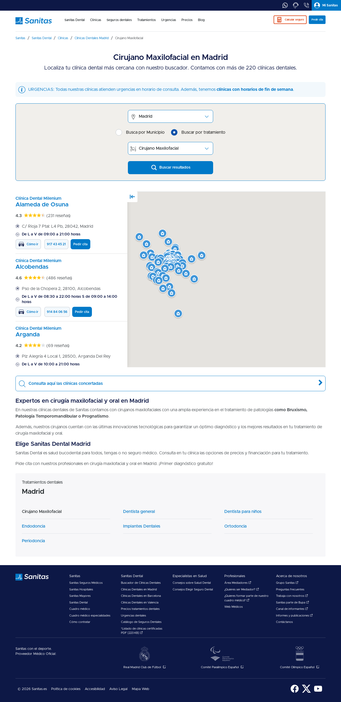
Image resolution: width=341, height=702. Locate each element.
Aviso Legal (118, 689)
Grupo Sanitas (287, 582)
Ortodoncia (235, 526)
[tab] (285, 5)
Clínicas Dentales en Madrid (139, 589)
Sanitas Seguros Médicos (86, 582)
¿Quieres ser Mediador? (241, 589)
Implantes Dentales (141, 526)
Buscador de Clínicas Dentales (141, 582)
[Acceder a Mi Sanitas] (326, 5)
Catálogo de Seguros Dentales (141, 622)
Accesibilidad (95, 689)
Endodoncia (33, 526)
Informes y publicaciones (294, 615)
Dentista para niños (243, 511)
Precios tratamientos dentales (140, 608)
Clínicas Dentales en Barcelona (141, 595)
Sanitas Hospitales (81, 589)
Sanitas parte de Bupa (292, 602)
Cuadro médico (79, 608)
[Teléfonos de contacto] (306, 5)
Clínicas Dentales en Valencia (140, 602)
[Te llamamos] (295, 5)
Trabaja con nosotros (292, 595)
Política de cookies (65, 689)
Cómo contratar (79, 622)
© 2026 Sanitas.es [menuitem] (32, 689)
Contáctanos (284, 622)
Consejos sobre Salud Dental (192, 582)
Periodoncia (33, 541)
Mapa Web (140, 689)
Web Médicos (233, 606)
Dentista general (139, 511)
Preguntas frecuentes (290, 589)
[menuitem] (74, 23)
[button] (194, 279)
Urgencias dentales (133, 615)
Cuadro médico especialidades (89, 615)
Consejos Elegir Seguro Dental (193, 589)
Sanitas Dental (78, 602)
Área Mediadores (237, 582)
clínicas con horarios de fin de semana (255, 89)
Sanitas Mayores (80, 595)
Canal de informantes (292, 608)
